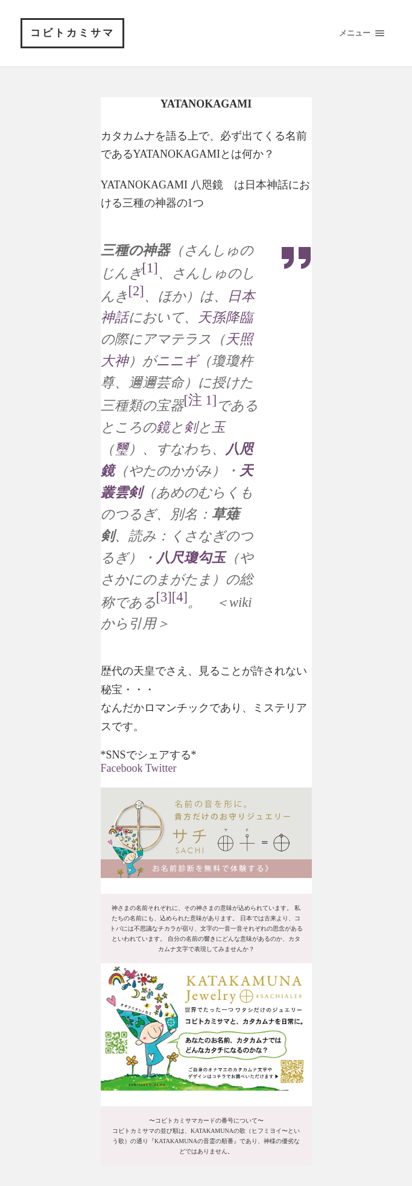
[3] (164, 596)
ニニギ (177, 360)
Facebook (122, 768)
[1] (150, 267)
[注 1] (200, 400)
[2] (136, 290)
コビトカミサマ (72, 33)
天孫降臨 (225, 317)
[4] (180, 596)
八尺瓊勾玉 (191, 557)
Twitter (161, 768)
